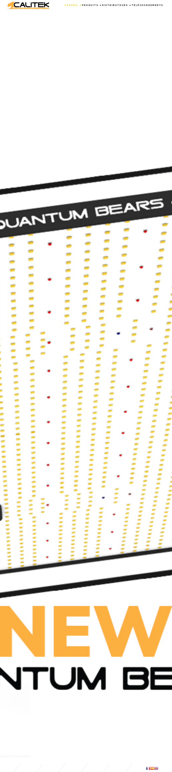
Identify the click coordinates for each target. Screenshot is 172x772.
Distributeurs (115, 5)
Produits (90, 5)
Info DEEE (66, 735)
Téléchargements (147, 5)
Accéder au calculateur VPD (86, 400)
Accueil (71, 5)
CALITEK (98, 742)
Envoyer (126, 708)
